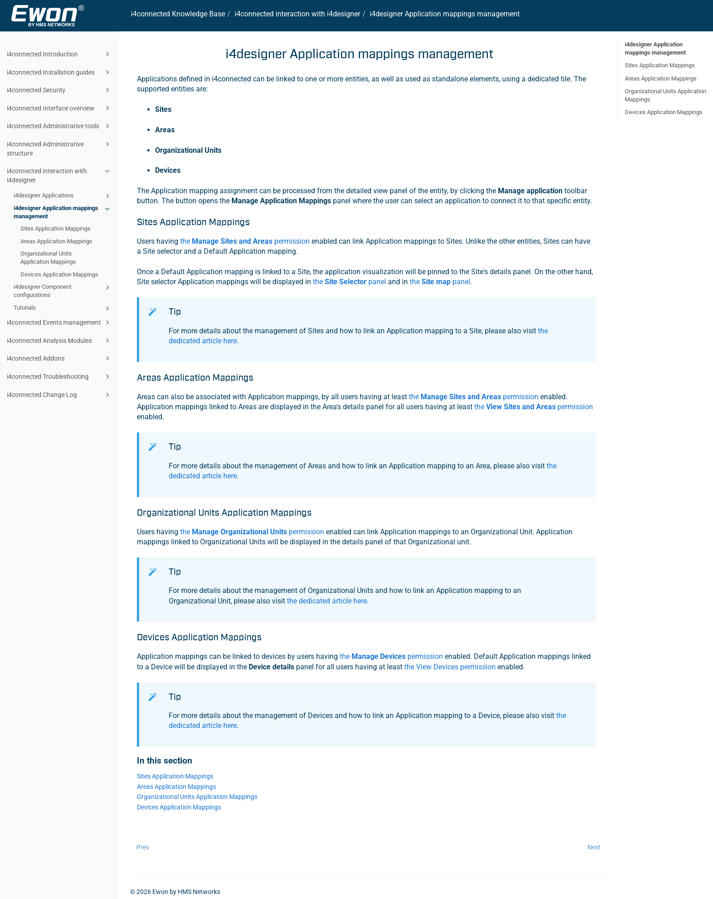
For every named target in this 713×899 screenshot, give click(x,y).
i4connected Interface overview (59, 108)
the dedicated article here (327, 601)
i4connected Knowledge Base (178, 14)
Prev (142, 847)
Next (594, 847)
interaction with (297, 14)
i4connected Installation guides (59, 72)
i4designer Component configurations (63, 290)
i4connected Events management (59, 322)
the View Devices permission (450, 667)
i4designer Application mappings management (63, 212)
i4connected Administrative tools (59, 126)
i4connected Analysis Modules (59, 341)
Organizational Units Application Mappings (48, 257)
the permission (245, 241)
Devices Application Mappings (59, 274)
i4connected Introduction (59, 54)
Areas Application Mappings (56, 241)
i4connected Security (59, 90)
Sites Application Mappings (55, 228)
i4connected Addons (59, 358)
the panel (349, 281)
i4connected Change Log (59, 395)
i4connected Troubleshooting (59, 377)
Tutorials (63, 308)
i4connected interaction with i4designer (59, 175)
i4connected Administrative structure (59, 148)
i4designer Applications (63, 196)
